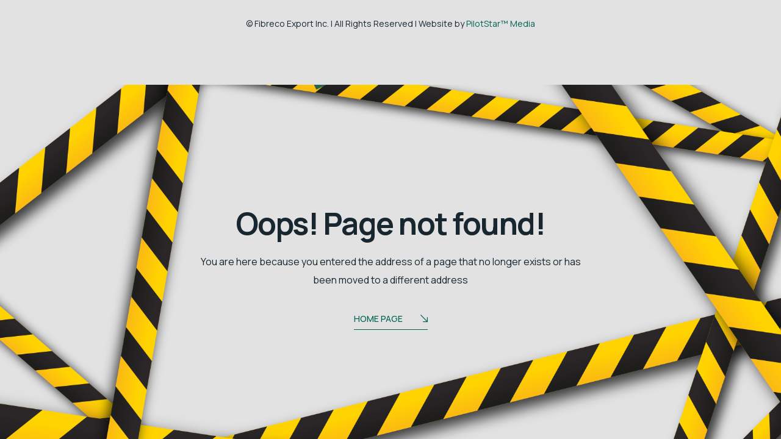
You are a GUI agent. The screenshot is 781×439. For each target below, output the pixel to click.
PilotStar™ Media (500, 23)
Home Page (391, 320)
